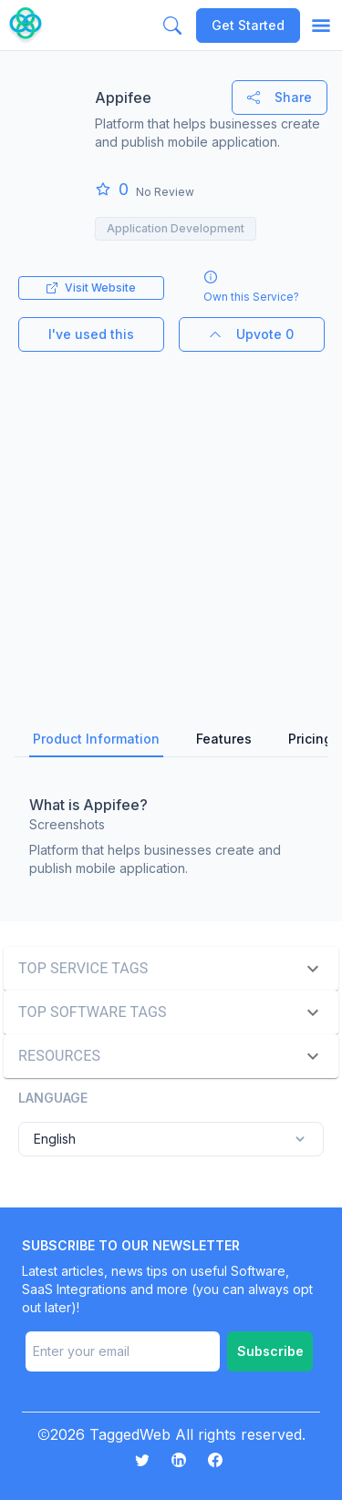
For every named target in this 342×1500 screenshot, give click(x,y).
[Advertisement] (171, 522)
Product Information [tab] (96, 738)
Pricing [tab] (310, 738)
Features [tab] (224, 738)
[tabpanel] (171, 832)
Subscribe (270, 1351)
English (171, 1139)
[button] (171, 969)
